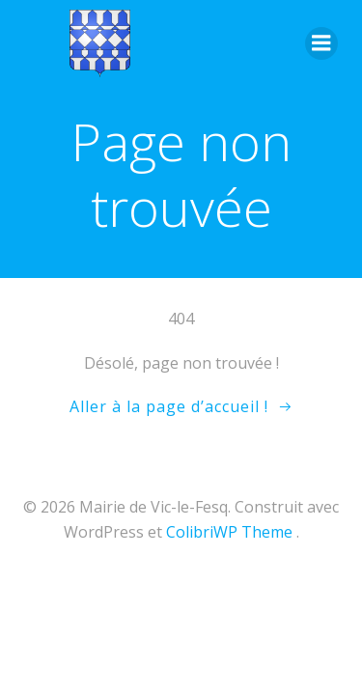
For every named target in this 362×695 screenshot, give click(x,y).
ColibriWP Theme (229, 531)
